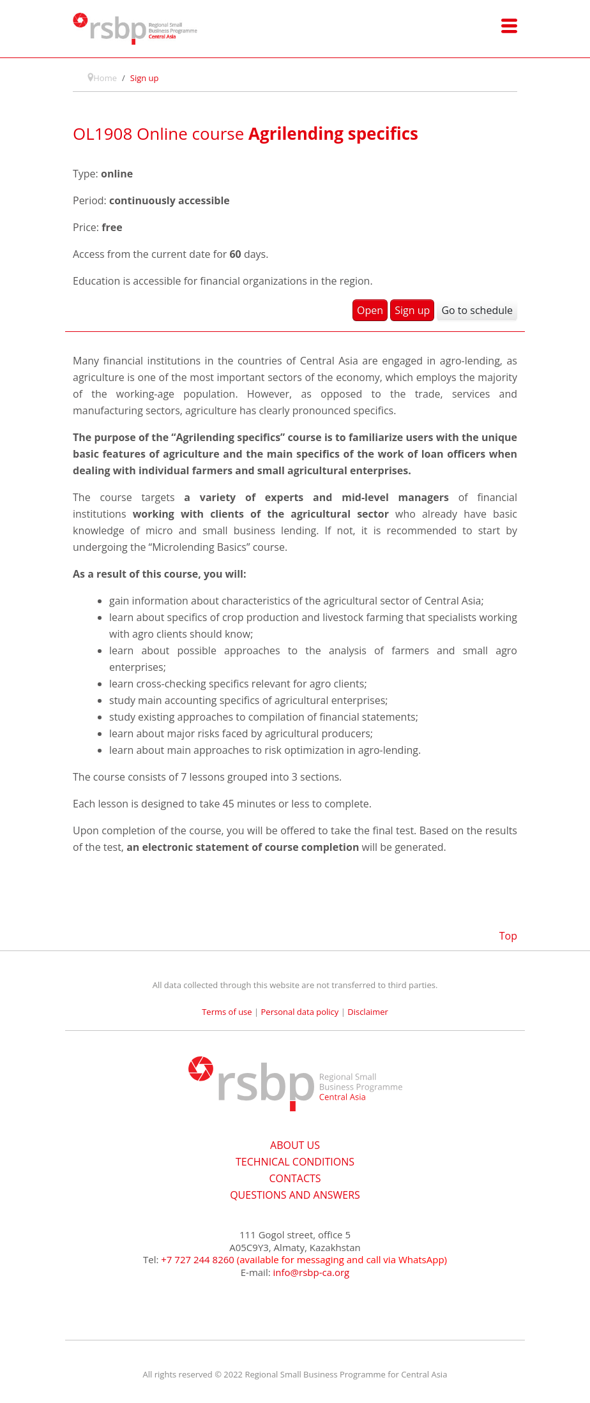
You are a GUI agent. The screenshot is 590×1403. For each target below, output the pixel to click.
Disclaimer (367, 1011)
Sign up (412, 310)
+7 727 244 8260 (197, 1259)
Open (370, 310)
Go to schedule (477, 310)
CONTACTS (295, 1178)
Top (508, 936)
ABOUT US (295, 1145)
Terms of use (227, 1011)
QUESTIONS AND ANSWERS (295, 1195)
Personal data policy (300, 1011)
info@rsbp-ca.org (311, 1272)
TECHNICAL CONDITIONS (295, 1162)
